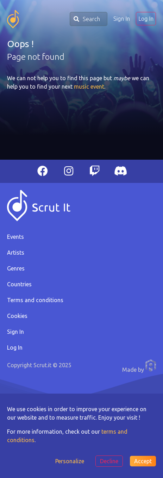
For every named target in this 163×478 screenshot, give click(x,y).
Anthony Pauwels (150, 365)
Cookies (17, 316)
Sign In (121, 18)
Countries (19, 284)
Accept (143, 461)
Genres (16, 268)
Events (15, 237)
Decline (109, 461)
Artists (15, 252)
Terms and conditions (35, 300)
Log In (145, 18)
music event (89, 86)
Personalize (69, 461)
